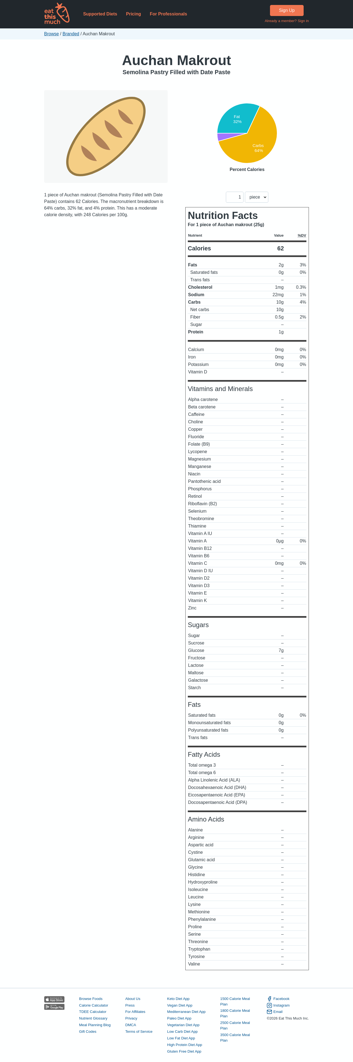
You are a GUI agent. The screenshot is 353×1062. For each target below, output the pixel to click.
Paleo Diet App (179, 1018)
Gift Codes (88, 1031)
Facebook (278, 999)
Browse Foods (91, 999)
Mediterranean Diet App (186, 1012)
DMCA (130, 1025)
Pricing (133, 14)
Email (274, 1012)
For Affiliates (135, 1012)
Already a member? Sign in (287, 21)
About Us (132, 999)
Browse (51, 33)
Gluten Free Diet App (184, 1051)
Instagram (278, 1005)
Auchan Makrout (176, 60)
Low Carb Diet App (182, 1031)
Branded (71, 33)
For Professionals (168, 14)
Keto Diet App (178, 999)
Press (130, 1005)
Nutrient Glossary (93, 1018)
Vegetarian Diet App (183, 1025)
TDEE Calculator (92, 1012)
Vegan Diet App (179, 1005)
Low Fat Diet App (181, 1038)
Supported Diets (100, 14)
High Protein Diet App (184, 1045)
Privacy (131, 1018)
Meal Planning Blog (95, 1025)
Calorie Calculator (93, 1005)
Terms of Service (139, 1031)
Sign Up (287, 10)
